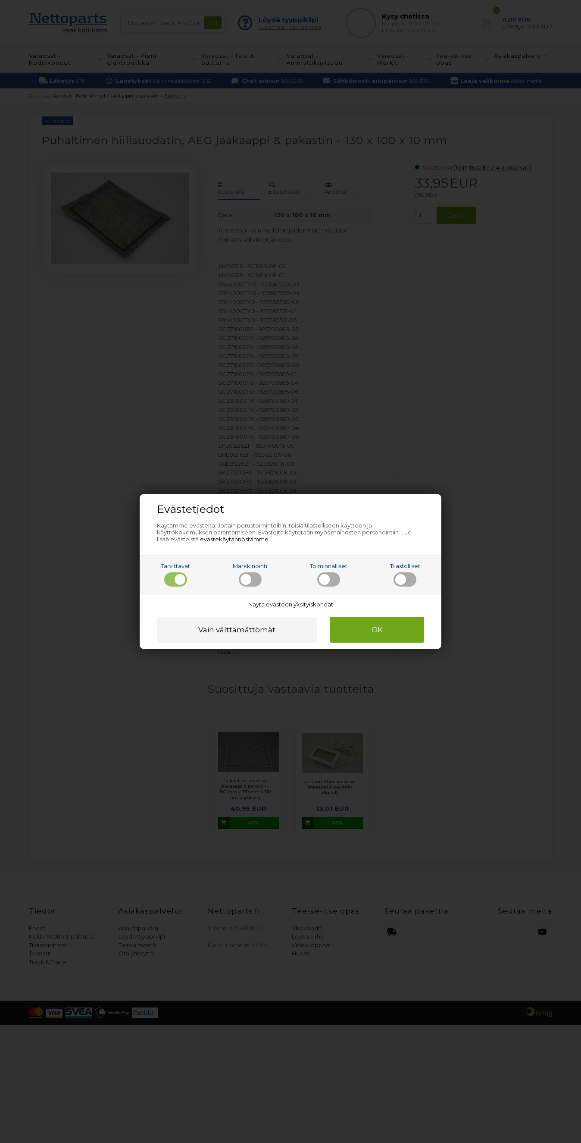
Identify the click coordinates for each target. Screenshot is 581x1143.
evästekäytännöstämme (234, 539)
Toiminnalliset (328, 574)
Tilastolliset (405, 574)
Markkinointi (250, 574)
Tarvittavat (175, 574)
